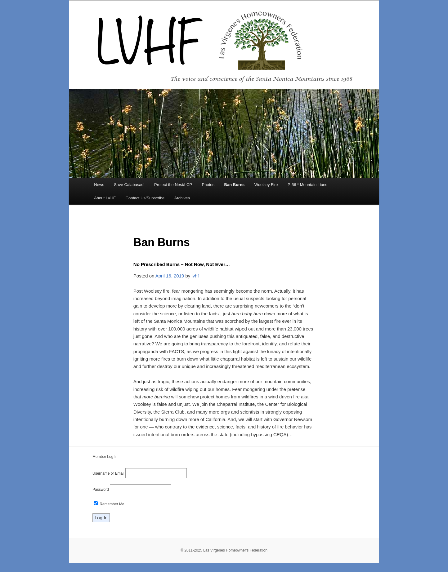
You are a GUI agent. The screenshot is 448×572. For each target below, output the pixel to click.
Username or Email (108, 473)
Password (100, 489)
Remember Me (109, 504)
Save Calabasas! (129, 184)
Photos (208, 184)
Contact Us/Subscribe (145, 198)
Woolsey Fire (266, 184)
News (99, 184)
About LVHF (105, 198)
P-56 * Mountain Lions (307, 184)
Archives (182, 198)
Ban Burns (234, 184)
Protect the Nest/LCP (173, 184)
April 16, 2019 (169, 275)
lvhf (195, 275)
